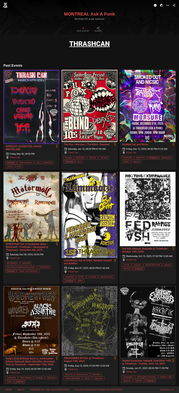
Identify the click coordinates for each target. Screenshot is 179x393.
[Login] (174, 5)
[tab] (83, 30)
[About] (155, 5)
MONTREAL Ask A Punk (89, 14)
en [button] (167, 5)
